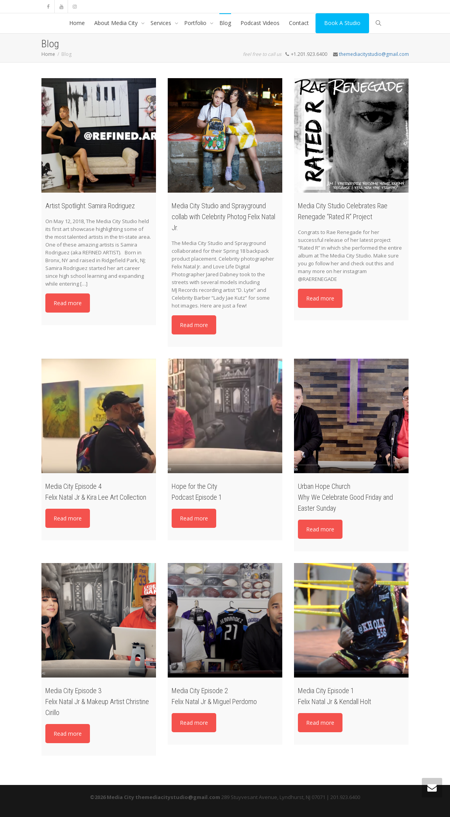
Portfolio (196, 23)
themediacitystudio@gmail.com (374, 54)
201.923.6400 (345, 797)
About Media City (116, 23)
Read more (68, 303)
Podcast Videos (260, 23)
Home (77, 23)
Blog (225, 23)
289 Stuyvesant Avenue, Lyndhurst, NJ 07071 (273, 797)
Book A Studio (342, 23)
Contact (299, 23)
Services (162, 23)
